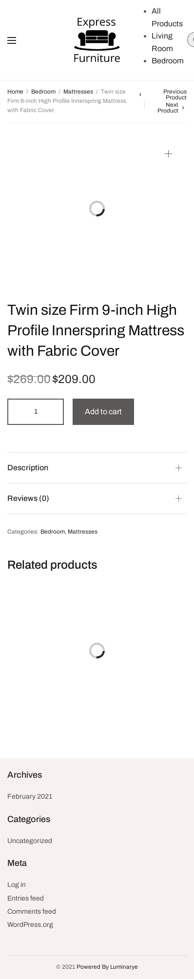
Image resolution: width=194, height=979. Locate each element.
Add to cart (103, 411)
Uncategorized (29, 841)
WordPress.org (30, 924)
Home (15, 91)
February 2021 (29, 796)
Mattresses (78, 91)
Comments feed (31, 911)
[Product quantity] (35, 412)
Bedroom (168, 61)
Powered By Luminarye (107, 966)
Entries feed (25, 898)
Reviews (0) (28, 498)
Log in (16, 884)
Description (27, 467)
